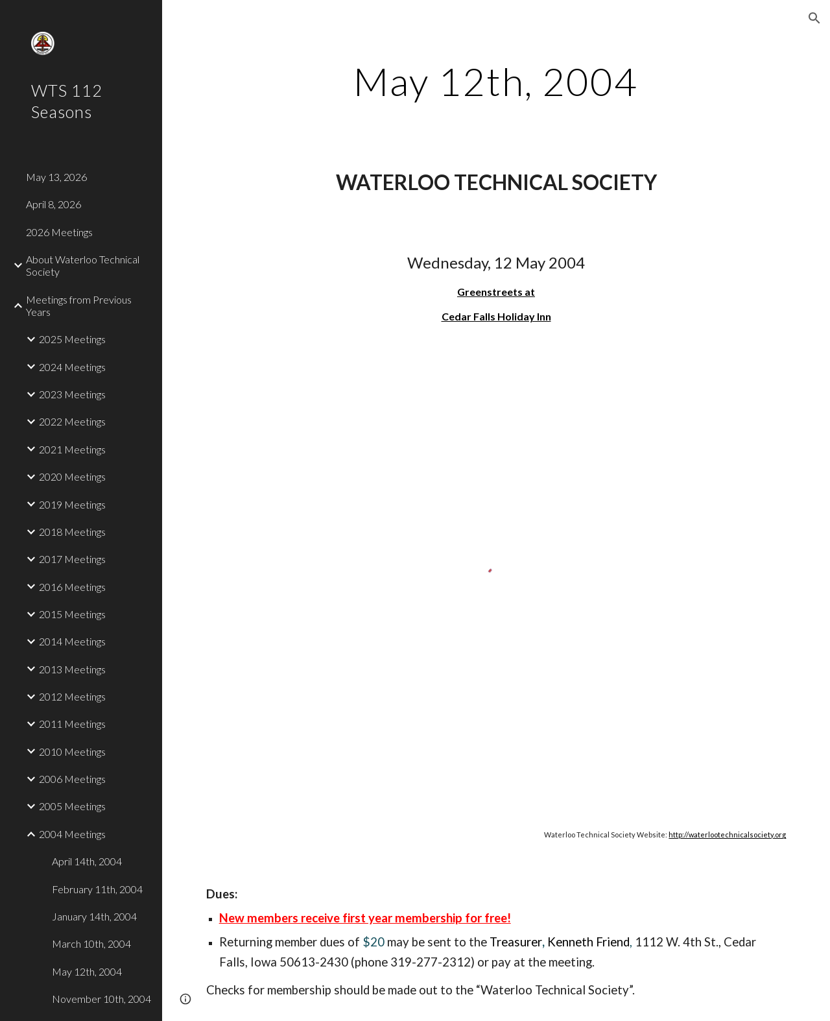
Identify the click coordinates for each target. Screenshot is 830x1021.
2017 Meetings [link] (72, 559)
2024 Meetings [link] (72, 367)
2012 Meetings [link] (72, 696)
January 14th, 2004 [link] (94, 916)
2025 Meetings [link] (72, 339)
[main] (496, 81)
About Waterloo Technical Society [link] (82, 265)
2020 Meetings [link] (72, 476)
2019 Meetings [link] (72, 504)
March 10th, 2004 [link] (91, 943)
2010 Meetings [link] (72, 751)
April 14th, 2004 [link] (87, 861)
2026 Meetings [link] (59, 232)
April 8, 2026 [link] (53, 204)
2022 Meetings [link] (72, 421)
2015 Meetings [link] (72, 614)
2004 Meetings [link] (72, 834)
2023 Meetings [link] (72, 394)
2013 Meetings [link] (72, 669)
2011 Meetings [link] (72, 723)
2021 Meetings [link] (72, 449)
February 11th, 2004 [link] (97, 889)
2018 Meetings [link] (72, 531)
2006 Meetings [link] (72, 779)
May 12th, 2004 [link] (87, 971)
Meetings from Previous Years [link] (79, 305)
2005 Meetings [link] (72, 806)
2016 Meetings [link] (72, 587)
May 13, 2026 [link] (56, 177)
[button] (814, 18)
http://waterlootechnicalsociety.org (727, 834)
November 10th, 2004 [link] (101, 998)
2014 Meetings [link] (72, 641)
